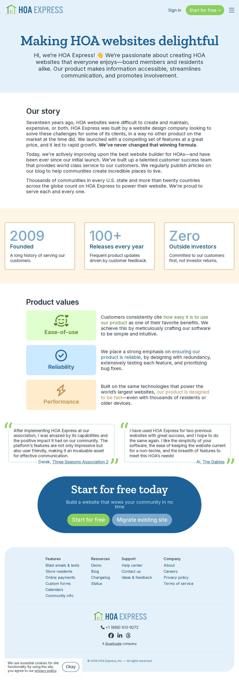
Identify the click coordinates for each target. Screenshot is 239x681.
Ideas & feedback (137, 577)
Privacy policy (176, 577)
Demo (96, 565)
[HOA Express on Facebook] (111, 636)
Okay (71, 666)
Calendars (54, 589)
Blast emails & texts (62, 565)
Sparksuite (113, 644)
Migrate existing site (142, 520)
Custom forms (58, 583)
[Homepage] (34, 10)
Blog (95, 571)
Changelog (100, 577)
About (169, 565)
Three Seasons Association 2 (80, 461)
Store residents (59, 571)
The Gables (214, 461)
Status (96, 583)
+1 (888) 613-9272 (119, 627)
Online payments (60, 577)
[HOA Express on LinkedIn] (119, 636)
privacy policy (45, 671)
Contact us (131, 571)
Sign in (174, 10)
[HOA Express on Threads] (128, 636)
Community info (60, 595)
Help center (132, 565)
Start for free (88, 520)
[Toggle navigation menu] (231, 8)
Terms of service (178, 583)
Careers (171, 571)
